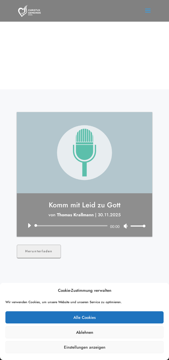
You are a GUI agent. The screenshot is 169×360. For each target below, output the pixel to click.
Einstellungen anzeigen (84, 347)
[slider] (71, 225)
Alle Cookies (84, 317)
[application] (84, 225)
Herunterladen (39, 251)
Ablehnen (84, 332)
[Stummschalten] (125, 226)
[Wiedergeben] (29, 225)
